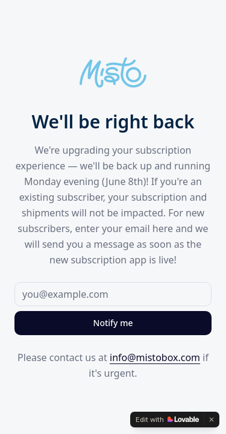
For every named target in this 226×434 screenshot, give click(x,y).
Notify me (113, 323)
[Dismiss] (211, 419)
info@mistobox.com (155, 357)
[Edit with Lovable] (167, 419)
